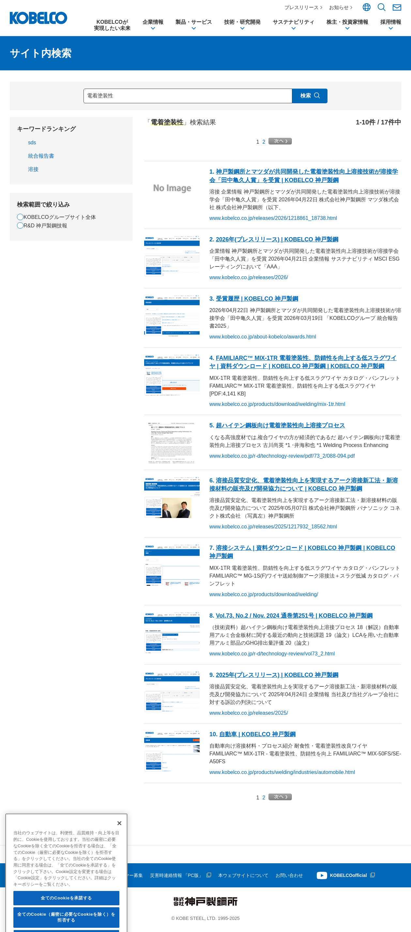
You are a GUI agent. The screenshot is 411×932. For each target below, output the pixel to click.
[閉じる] (119, 874)
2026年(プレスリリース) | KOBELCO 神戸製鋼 (277, 242)
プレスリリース (302, 7)
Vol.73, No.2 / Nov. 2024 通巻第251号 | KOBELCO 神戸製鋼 (295, 619)
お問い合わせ (289, 878)
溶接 (33, 172)
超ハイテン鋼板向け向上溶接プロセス (280, 429)
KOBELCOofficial (349, 878)
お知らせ (339, 7)
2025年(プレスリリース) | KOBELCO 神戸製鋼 (277, 678)
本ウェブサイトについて (243, 878)
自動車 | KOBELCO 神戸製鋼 (257, 737)
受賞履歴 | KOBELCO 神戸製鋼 (257, 302)
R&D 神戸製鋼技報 (45, 229)
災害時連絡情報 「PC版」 (176, 878)
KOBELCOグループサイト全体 (59, 220)
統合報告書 (41, 159)
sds (32, 146)
